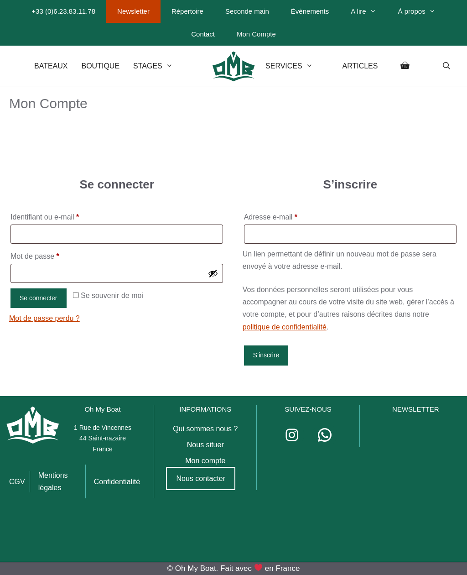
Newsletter (133, 11)
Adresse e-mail (288, 215)
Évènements (310, 11)
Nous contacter (200, 478)
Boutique (101, 66)
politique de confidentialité (285, 327)
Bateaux (51, 66)
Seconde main (247, 11)
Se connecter (38, 298)
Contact (203, 34)
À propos (422, 11)
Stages (161, 66)
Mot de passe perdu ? (44, 318)
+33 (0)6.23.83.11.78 (63, 11)
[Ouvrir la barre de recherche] (446, 66)
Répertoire (187, 11)
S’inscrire (266, 355)
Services (296, 66)
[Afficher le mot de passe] (213, 273)
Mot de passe (52, 254)
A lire (369, 11)
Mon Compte (256, 34)
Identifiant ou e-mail (62, 215)
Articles (360, 66)
